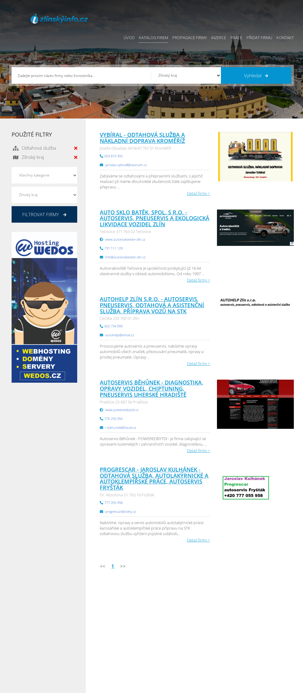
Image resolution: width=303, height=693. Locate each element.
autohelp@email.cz (119, 335)
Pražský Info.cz (264, 623)
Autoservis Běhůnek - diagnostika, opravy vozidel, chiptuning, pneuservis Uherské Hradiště (151, 388)
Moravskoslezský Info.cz (225, 631)
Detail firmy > (198, 193)
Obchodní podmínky (170, 623)
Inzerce (218, 37)
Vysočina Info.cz (218, 638)
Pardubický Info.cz (220, 615)
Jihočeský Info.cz (265, 631)
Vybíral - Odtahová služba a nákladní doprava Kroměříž (142, 137)
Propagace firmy (189, 37)
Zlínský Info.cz (263, 638)
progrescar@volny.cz (120, 511)
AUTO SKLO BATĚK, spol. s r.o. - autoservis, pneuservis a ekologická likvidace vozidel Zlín (154, 218)
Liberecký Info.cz (218, 661)
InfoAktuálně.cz (57, 687)
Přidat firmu (259, 37)
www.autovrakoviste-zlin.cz (125, 239)
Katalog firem (153, 37)
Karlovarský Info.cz (267, 661)
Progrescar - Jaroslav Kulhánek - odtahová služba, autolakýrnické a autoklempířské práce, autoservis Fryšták (154, 478)
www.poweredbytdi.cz (122, 409)
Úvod (129, 37)
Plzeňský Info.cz (265, 615)
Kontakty (159, 646)
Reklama (116, 654)
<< (102, 566)
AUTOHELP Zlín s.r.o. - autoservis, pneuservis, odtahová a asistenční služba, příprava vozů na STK (152, 305)
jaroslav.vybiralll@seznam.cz (126, 164)
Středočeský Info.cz (268, 646)
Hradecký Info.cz (218, 646)
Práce (236, 37)
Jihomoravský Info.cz (222, 654)
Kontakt (285, 37)
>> (123, 566)
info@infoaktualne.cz (39, 645)
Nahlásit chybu (165, 654)
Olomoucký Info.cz (267, 654)
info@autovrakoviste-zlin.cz (125, 257)
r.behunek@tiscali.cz (120, 427)
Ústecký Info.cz (217, 623)
